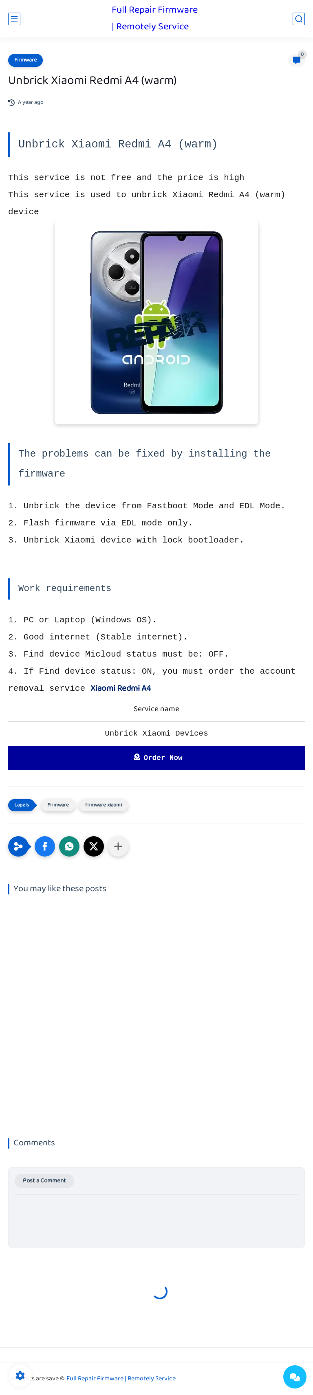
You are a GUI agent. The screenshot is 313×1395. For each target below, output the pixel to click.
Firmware (25, 60)
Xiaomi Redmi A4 (120, 688)
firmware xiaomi (103, 805)
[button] (45, 846)
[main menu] (14, 19)
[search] (299, 19)
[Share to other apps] (118, 846)
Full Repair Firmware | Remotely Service (155, 18)
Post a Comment (44, 1181)
